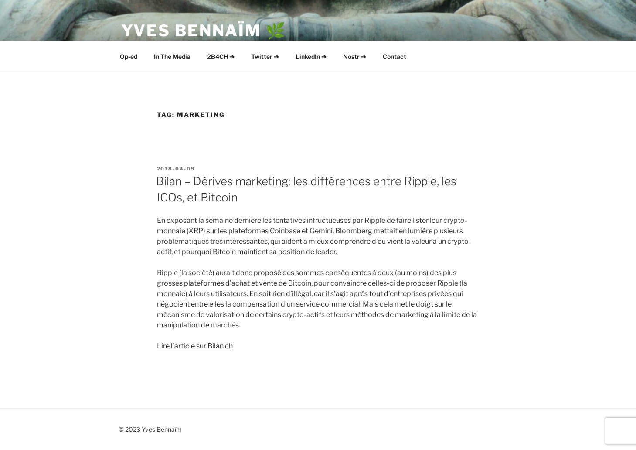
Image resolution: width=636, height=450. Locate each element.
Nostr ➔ (354, 56)
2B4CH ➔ (221, 56)
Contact (394, 56)
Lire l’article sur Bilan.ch (195, 346)
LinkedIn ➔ (311, 56)
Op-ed (128, 56)
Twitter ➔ (265, 56)
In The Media (172, 56)
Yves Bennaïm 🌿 (204, 30)
